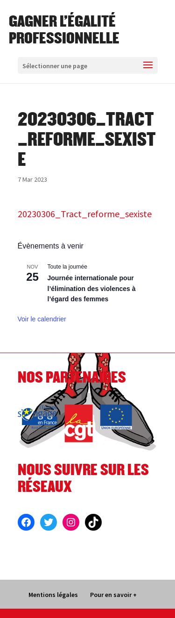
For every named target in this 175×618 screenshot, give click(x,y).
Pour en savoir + (113, 594)
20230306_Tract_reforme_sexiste (85, 214)
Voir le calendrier (42, 319)
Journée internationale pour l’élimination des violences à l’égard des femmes (92, 288)
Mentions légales (53, 594)
